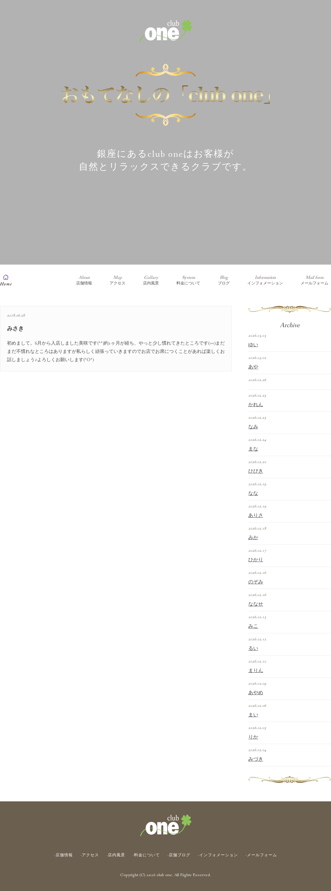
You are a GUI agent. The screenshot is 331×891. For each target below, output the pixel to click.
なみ (253, 427)
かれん (255, 405)
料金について (188, 280)
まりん (255, 670)
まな (253, 449)
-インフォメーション (218, 855)
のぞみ (255, 582)
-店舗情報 (63, 855)
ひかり (255, 560)
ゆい (253, 345)
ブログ (224, 280)
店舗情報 (84, 280)
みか (253, 537)
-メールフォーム (261, 855)
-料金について (146, 855)
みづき (255, 759)
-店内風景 (116, 855)
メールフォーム (314, 280)
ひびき (255, 471)
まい (253, 715)
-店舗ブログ (178, 855)
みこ (253, 626)
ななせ (255, 604)
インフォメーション (265, 280)
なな (253, 493)
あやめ (255, 693)
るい (253, 648)
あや (253, 367)
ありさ (255, 515)
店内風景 (151, 280)
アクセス (117, 280)
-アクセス (89, 855)
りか (253, 737)
